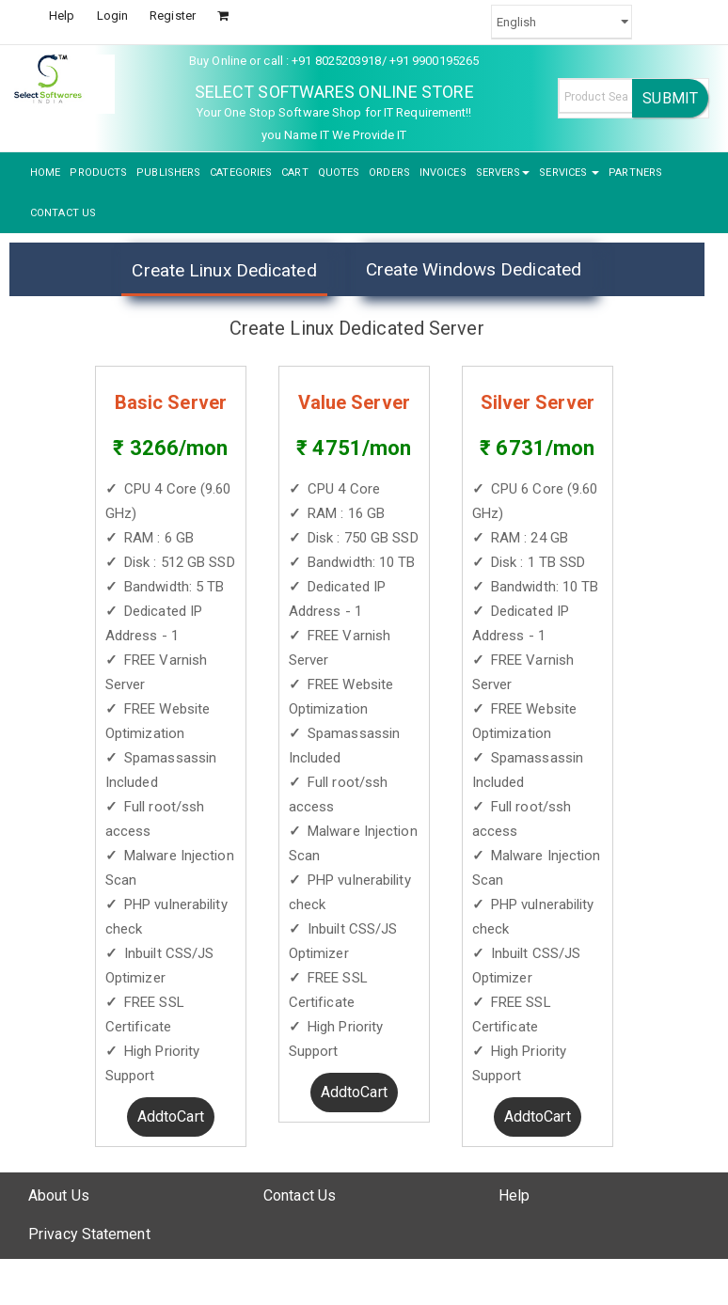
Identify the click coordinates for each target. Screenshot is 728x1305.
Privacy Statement (89, 1234)
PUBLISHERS (168, 172)
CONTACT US (63, 213)
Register (173, 15)
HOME (45, 172)
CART (294, 172)
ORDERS (389, 172)
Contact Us (299, 1195)
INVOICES (443, 172)
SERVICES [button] (569, 172)
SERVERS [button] (503, 172)
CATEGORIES (241, 172)
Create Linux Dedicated (224, 270)
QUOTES (339, 172)
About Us (58, 1195)
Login (113, 15)
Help (61, 15)
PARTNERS (635, 172)
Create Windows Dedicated (473, 269)
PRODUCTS (98, 172)
